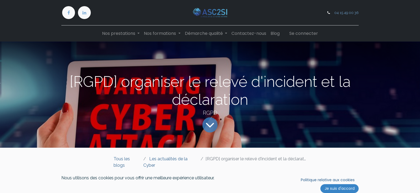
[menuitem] (248, 33)
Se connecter (303, 33)
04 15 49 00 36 (346, 13)
